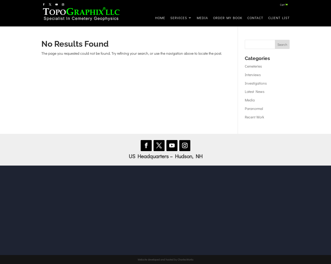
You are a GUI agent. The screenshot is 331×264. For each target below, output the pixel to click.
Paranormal (254, 108)
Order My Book (227, 17)
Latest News (254, 91)
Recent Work (254, 117)
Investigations (256, 83)
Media (202, 17)
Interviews (253, 74)
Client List (279, 17)
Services (178, 17)
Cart (282, 4)
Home (160, 17)
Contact (255, 17)
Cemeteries (253, 66)
